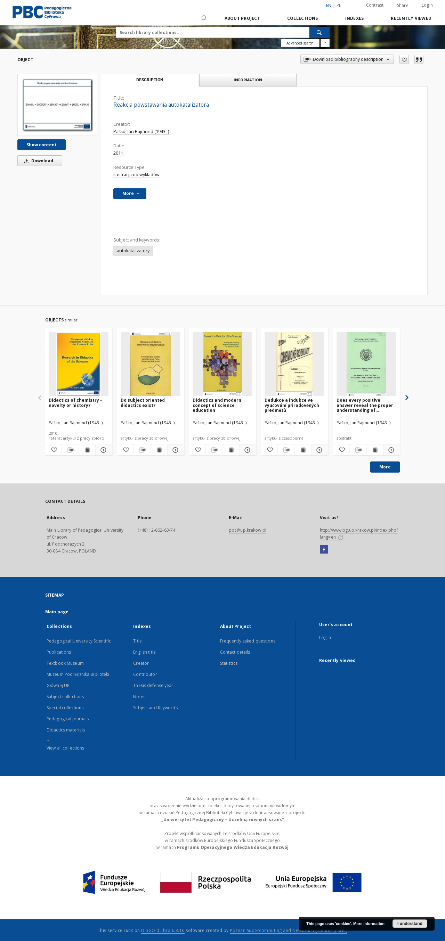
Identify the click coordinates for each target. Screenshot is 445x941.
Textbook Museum (65, 663)
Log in (325, 637)
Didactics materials (66, 730)
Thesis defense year (153, 685)
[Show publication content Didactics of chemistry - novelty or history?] (87, 450)
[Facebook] (324, 550)
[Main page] (203, 18)
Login (427, 5)
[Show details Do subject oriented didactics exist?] (175, 450)
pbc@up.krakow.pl (247, 530)
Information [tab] (248, 79)
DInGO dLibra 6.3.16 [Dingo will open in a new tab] (163, 930)
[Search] (319, 32)
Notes (139, 696)
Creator (141, 663)
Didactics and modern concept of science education (217, 405)
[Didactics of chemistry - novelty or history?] (78, 364)
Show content (41, 145)
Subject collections (65, 696)
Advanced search (300, 43)
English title (144, 652)
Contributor (145, 674)
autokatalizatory (133, 251)
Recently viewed (411, 18)
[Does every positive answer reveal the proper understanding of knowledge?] (366, 364)
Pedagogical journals (68, 719)
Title (137, 641)
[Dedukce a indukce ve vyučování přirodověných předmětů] (294, 364)
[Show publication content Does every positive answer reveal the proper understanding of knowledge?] (375, 450)
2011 (118, 153)
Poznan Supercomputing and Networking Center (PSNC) (288, 930)
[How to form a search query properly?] (325, 43)
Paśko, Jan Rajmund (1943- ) (141, 131)
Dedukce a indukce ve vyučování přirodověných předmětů (292, 405)
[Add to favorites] (404, 59)
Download (37, 161)
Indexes (354, 18)
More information (369, 924)
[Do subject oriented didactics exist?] (150, 364)
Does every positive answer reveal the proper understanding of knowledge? (365, 405)
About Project (242, 18)
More (385, 467)
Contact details (235, 652)
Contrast (375, 5)
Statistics (228, 663)
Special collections (65, 708)
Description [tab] (149, 79)
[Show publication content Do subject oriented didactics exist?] (159, 450)
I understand (409, 923)
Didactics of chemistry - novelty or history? (75, 402)
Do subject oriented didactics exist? (143, 402)
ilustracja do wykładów (136, 175)
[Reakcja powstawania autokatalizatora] (57, 104)
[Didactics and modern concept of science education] (222, 364)
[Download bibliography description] (70, 450)
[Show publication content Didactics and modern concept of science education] (231, 450)
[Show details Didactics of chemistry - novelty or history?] (103, 450)
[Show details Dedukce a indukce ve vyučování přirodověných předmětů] (318, 450)
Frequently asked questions (247, 641)
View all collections (65, 748)
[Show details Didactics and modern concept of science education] (246, 450)
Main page (56, 612)
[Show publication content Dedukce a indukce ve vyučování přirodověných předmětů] (303, 450)
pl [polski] (339, 5)
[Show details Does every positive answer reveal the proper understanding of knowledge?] (390, 450)
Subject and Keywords (155, 708)
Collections (302, 18)
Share (402, 5)
